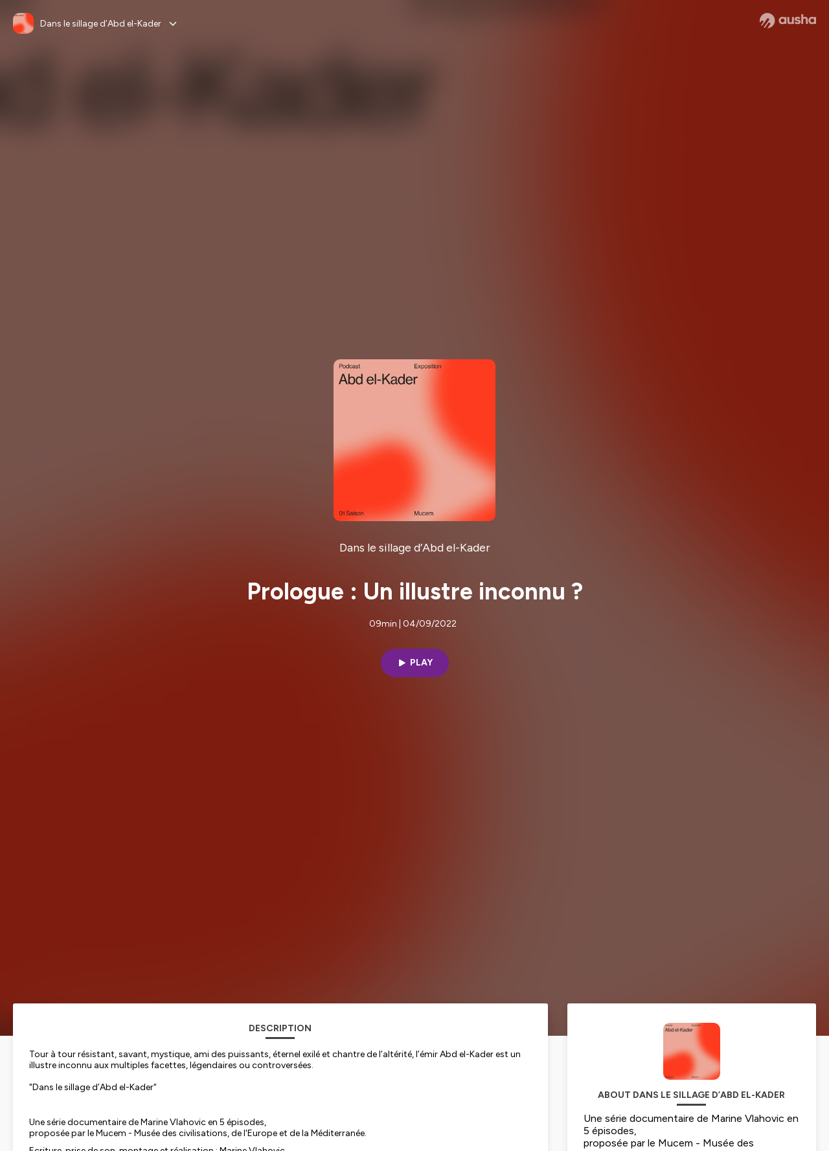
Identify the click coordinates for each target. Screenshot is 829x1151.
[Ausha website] (788, 20)
